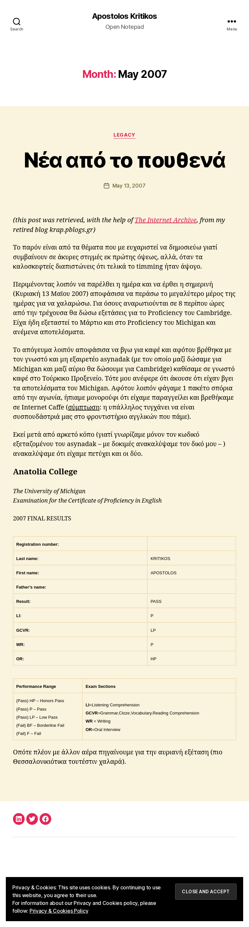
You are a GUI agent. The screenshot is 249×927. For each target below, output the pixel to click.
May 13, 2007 (129, 185)
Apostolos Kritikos (124, 16)
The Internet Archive (166, 220)
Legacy (124, 135)
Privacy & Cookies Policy (59, 911)
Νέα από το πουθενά (124, 159)
